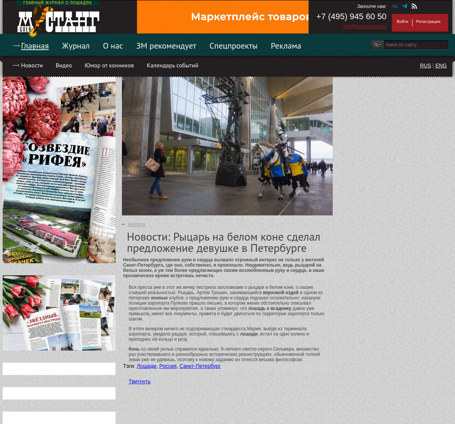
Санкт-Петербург (200, 366)
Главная (35, 45)
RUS (425, 66)
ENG (441, 66)
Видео (64, 65)
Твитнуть (140, 381)
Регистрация (428, 21)
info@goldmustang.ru (365, 26)
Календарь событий (172, 65)
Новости (32, 65)
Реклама (286, 45)
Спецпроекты (234, 45)
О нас (113, 45)
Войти (402, 21)
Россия (168, 366)
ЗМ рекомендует (166, 45)
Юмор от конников (109, 65)
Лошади (146, 366)
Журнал (76, 45)
